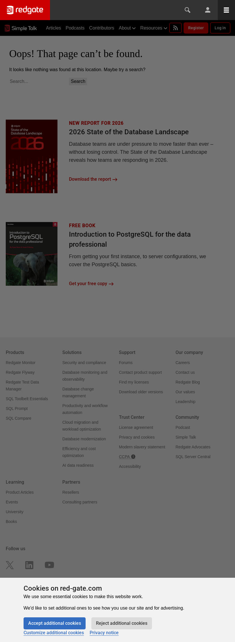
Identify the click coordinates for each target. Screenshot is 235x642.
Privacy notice (104, 632)
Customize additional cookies (54, 632)
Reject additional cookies (121, 623)
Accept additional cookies (54, 623)
